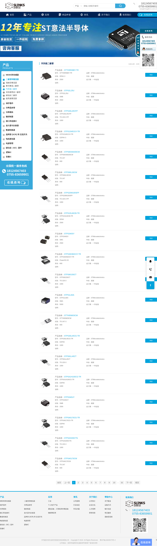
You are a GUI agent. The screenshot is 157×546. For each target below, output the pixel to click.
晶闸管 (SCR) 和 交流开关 (16, 134)
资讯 (84, 14)
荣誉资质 (92, 513)
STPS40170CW (70, 458)
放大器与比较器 (12, 125)
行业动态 (76, 505)
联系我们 (125, 14)
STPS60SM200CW (72, 152)
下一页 (129, 483)
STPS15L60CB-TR (72, 213)
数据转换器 (10, 130)
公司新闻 (76, 501)
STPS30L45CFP (71, 111)
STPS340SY (69, 234)
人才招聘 (92, 509)
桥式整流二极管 (12, 86)
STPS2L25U (69, 90)
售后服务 (108, 513)
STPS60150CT (70, 274)
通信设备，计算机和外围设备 (58, 509)
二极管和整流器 (12, 79)
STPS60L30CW (70, 172)
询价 (151, 75)
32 (122, 483)
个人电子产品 (53, 505)
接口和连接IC (11, 121)
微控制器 (9, 117)
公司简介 (92, 501)
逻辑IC (8, 152)
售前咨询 (147, 49)
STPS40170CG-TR (72, 418)
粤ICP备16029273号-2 (108, 540)
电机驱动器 (10, 139)
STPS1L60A (69, 295)
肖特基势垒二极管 (13, 92)
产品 (28, 14)
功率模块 (9, 112)
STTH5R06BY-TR (71, 70)
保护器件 (9, 103)
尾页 (137, 483)
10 (114, 483)
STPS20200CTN (71, 438)
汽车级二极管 (11, 89)
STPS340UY (69, 397)
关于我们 (104, 14)
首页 (10, 14)
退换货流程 (109, 517)
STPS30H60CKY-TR (72, 254)
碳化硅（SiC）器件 (14, 148)
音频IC (8, 157)
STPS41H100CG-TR (72, 377)
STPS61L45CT (70, 356)
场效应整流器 (11, 83)
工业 (49, 501)
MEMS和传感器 (12, 75)
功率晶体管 (10, 108)
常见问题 (76, 509)
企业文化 (92, 505)
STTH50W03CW (71, 315)
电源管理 (9, 143)
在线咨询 (148, 15)
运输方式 (108, 505)
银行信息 (108, 509)
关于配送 (108, 501)
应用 (45, 14)
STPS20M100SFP (71, 193)
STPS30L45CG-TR (72, 336)
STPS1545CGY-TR (72, 131)
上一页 (67, 483)
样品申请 (65, 14)
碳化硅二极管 (11, 95)
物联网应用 (52, 513)
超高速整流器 (11, 98)
